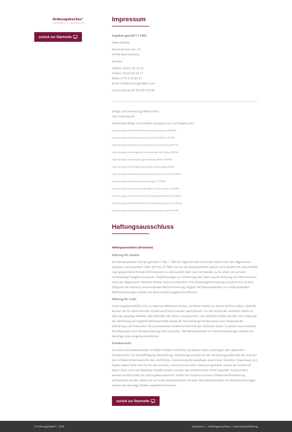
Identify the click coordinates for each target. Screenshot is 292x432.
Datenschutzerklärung (245, 426)
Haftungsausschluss (219, 426)
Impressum (198, 426)
